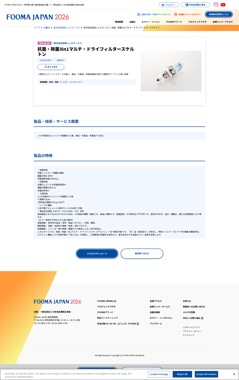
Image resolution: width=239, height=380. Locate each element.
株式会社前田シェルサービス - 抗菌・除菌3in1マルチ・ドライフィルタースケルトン (122, 27)
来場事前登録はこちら (219, 14)
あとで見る (52, 66)
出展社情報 (155, 312)
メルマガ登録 (189, 312)
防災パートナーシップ (107, 317)
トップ (37, 27)
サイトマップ (188, 335)
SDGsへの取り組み (193, 317)
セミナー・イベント (151, 21)
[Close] (234, 374)
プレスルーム (156, 323)
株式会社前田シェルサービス (66, 27)
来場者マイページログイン (189, 14)
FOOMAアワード (174, 21)
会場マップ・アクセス (223, 21)
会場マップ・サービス (160, 306)
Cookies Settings (159, 374)
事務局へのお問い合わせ (194, 306)
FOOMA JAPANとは (106, 300)
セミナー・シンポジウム (161, 317)
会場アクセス (156, 300)
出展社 (132, 21)
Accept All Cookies (206, 374)
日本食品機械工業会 (195, 4)
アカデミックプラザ (197, 21)
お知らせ (187, 300)
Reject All (182, 374)
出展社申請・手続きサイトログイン (156, 14)
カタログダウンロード (97, 253)
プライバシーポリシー (192, 331)
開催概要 (119, 21)
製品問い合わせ (142, 253)
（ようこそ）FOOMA (118, 323)
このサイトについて (191, 327)
